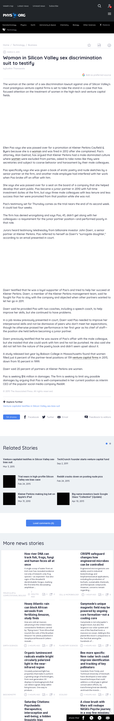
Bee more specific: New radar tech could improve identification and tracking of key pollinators (94, 660)
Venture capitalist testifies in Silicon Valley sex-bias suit (31, 406)
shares (11, 417)
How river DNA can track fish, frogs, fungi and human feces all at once (39, 559)
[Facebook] (31, 417)
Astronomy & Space (47, 25)
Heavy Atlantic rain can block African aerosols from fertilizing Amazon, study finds (37, 611)
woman (36, 151)
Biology (76, 25)
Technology (10, 30)
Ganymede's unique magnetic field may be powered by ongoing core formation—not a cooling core (95, 611)
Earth (33, 25)
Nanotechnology (9, 25)
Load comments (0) (43, 523)
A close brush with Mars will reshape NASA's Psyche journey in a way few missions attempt (95, 709)
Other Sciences (89, 25)
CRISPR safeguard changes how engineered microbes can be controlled (94, 559)
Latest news (23, 6)
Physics (24, 25)
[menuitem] (9, 25)
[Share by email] (62, 417)
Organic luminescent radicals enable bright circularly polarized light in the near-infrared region (38, 660)
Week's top (8, 6)
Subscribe (53, 6)
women (16, 159)
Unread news (39, 6)
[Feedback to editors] (98, 417)
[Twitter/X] (48, 417)
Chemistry (64, 25)
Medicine (105, 24)
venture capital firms (85, 357)
